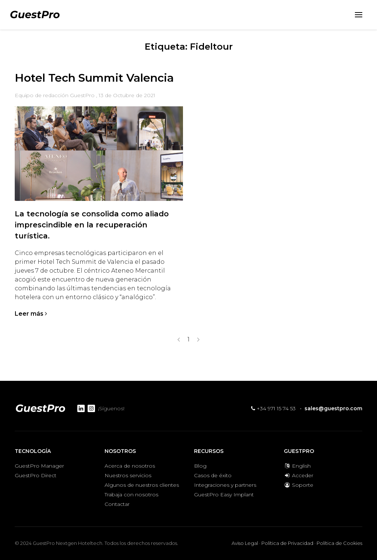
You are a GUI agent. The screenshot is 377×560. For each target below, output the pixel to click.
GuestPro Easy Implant (224, 494)
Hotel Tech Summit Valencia (94, 78)
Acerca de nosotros (130, 465)
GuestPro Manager (39, 465)
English (297, 465)
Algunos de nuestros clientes (142, 485)
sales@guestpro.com (333, 408)
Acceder (298, 475)
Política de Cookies (339, 543)
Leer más (31, 313)
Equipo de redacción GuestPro (55, 95)
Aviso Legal (245, 543)
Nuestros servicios (128, 475)
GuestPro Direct (35, 475)
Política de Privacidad (287, 543)
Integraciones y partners (225, 485)
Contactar (117, 504)
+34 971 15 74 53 (273, 408)
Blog (200, 465)
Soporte (298, 485)
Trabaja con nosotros (131, 494)
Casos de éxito (213, 475)
